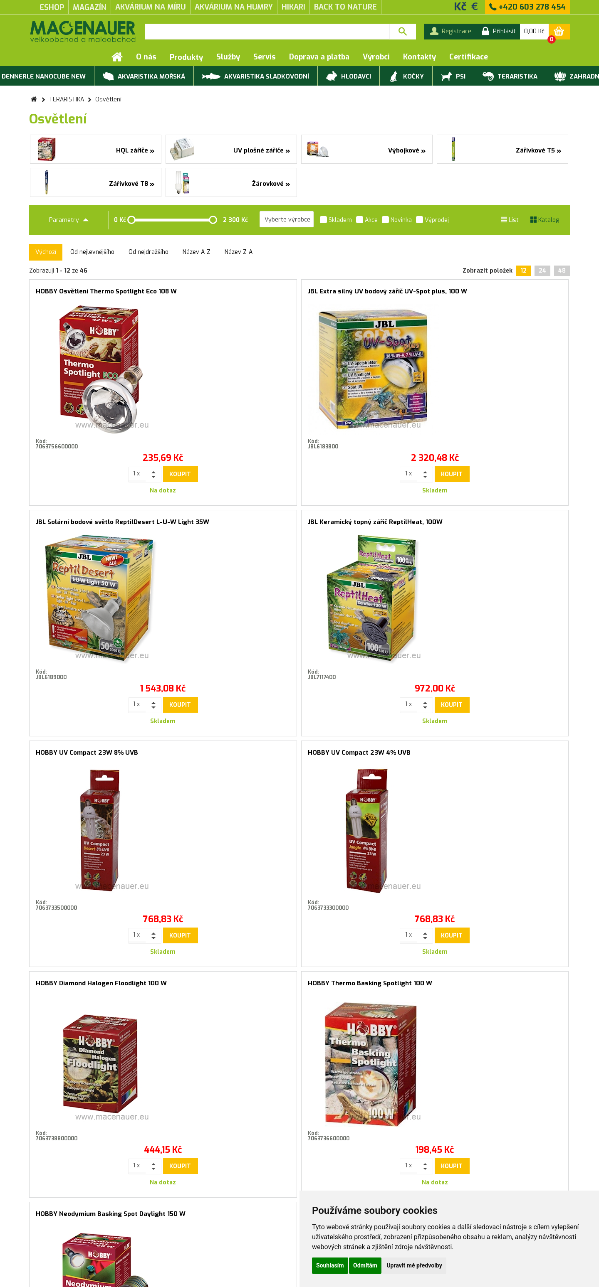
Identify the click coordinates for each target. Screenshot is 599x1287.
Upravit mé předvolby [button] (414, 1265)
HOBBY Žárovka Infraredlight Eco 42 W (504, 756)
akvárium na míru (150, 7)
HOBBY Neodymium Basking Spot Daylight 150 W (95, 756)
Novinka (397, 220)
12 (523, 271)
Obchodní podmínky (56, 1224)
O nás (146, 57)
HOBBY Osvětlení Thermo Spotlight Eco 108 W (95, 295)
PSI (453, 76)
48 (562, 271)
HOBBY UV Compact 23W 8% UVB (87, 522)
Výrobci (376, 57)
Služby (228, 57)
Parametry (69, 220)
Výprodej (432, 220)
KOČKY (406, 76)
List (510, 220)
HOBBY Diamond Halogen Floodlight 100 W (367, 525)
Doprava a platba (319, 57)
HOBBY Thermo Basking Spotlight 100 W (504, 525)
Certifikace (468, 57)
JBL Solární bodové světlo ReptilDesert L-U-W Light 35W (367, 295)
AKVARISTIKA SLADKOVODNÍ (255, 76)
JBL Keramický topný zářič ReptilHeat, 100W (504, 295)
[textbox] (267, 31)
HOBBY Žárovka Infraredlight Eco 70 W (367, 756)
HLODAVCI (348, 77)
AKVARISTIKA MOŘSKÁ (144, 76)
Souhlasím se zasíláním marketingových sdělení (299, 1084)
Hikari (293, 7)
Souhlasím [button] (330, 1265)
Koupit (112, 474)
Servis (264, 57)
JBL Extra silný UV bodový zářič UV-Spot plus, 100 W (231, 295)
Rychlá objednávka (154, 1232)
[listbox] (286, 219)
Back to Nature (345, 7)
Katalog (544, 220)
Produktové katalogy (158, 1224)
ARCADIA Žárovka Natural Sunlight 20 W (231, 756)
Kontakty (419, 57)
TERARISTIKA (510, 76)
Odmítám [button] (365, 1265)
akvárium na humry (234, 7)
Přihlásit (383, 1066)
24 (542, 271)
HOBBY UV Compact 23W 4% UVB (223, 522)
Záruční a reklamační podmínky (71, 1232)
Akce (367, 220)
